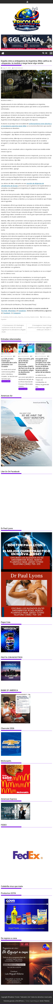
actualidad (5, 317)
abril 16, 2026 (23, 354)
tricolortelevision (17, 68)
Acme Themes (44, 1001)
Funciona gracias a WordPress (14, 1001)
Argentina (3, 319)
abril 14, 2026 (40, 354)
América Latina (13, 317)
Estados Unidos (34, 317)
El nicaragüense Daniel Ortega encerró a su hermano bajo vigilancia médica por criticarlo (39, 327)
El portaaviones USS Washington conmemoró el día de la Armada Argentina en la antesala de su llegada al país (13, 328)
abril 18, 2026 (6, 354)
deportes (20, 317)
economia (27, 317)
